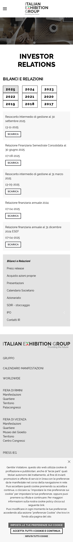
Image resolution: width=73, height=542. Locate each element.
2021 (29, 96)
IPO (9, 312)
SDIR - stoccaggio (18, 305)
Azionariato (14, 297)
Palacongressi (12, 407)
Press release (15, 268)
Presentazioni (15, 283)
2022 (10, 96)
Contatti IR (13, 319)
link (42, 505)
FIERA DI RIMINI (12, 390)
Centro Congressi (14, 440)
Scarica (13, 134)
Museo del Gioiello (14, 432)
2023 (49, 89)
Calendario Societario (20, 290)
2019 (10, 104)
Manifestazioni (12, 394)
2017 (49, 104)
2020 (49, 96)
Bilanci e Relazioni (18, 261)
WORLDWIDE (11, 378)
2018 (30, 104)
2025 (10, 89)
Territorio (8, 403)
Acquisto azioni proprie (21, 275)
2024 (30, 89)
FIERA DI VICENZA (14, 419)
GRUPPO (8, 358)
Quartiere (9, 398)
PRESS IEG (10, 452)
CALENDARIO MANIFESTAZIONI (23, 368)
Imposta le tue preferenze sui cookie (36, 525)
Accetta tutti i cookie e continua (36, 530)
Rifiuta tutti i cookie (36, 536)
